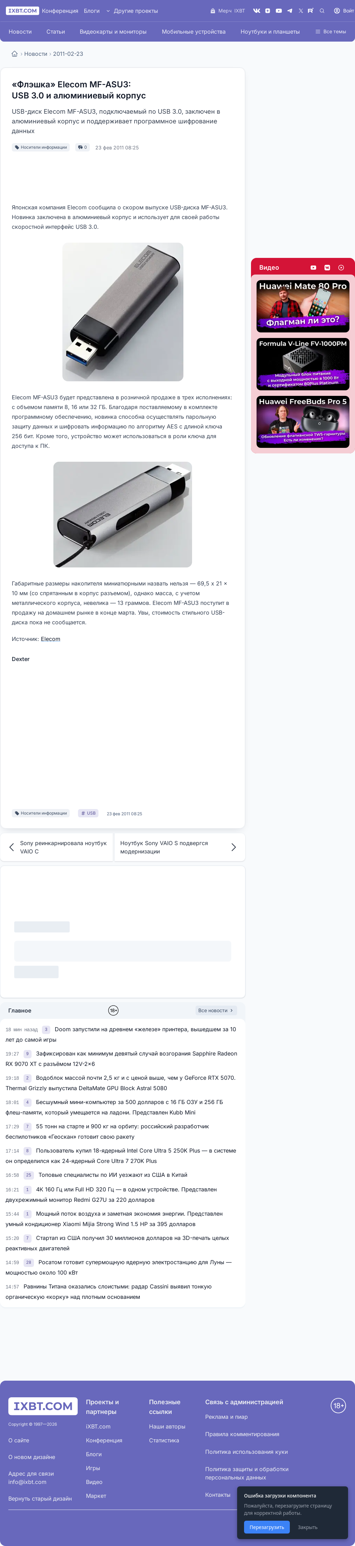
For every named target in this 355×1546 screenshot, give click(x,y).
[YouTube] (279, 11)
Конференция (60, 10)
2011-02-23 (68, 53)
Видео (269, 267)
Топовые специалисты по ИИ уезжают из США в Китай (112, 1174)
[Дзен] (267, 11)
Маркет (96, 1495)
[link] (47, 1029)
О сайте (18, 1440)
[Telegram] (290, 11)
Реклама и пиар (226, 1416)
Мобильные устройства (194, 31)
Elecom (50, 638)
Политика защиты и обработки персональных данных (246, 1473)
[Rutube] (312, 11)
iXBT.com (98, 1426)
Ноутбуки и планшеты (270, 31)
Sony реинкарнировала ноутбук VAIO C (56, 847)
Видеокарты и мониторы (113, 31)
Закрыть (308, 1527)
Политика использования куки (246, 1451)
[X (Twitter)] (301, 11)
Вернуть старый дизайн (40, 1498)
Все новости (216, 1010)
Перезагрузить (267, 1527)
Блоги (91, 10)
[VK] (256, 11)
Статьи (55, 31)
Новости (20, 31)
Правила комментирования (242, 1434)
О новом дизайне (31, 1456)
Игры (93, 1468)
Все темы (330, 31)
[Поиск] (322, 10)
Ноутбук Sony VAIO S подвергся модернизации (180, 847)
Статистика (164, 1440)
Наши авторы (167, 1426)
